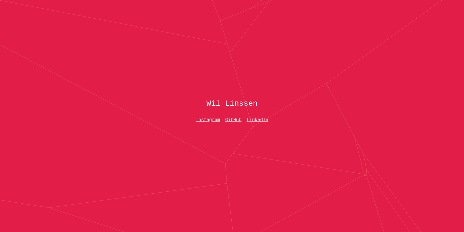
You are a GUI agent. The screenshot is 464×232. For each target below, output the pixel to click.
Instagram (208, 119)
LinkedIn (257, 119)
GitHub (233, 119)
